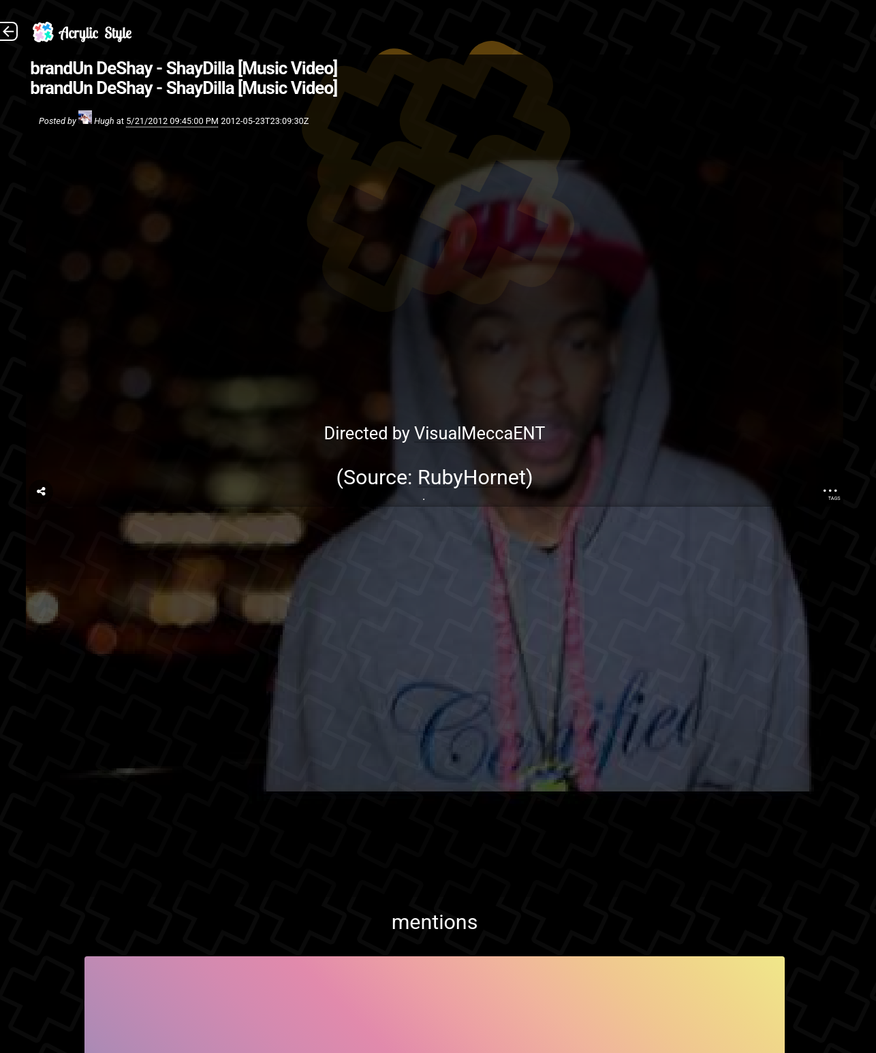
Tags (834, 498)
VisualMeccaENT (479, 433)
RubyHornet (472, 477)
